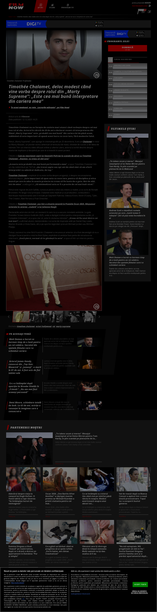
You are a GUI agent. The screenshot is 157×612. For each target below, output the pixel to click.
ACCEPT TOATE (140, 584)
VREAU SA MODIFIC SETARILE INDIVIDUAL (139, 592)
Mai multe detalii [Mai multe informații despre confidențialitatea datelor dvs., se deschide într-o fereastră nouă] (17, 583)
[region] (78, 589)
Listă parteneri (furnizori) (80, 594)
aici (23, 599)
